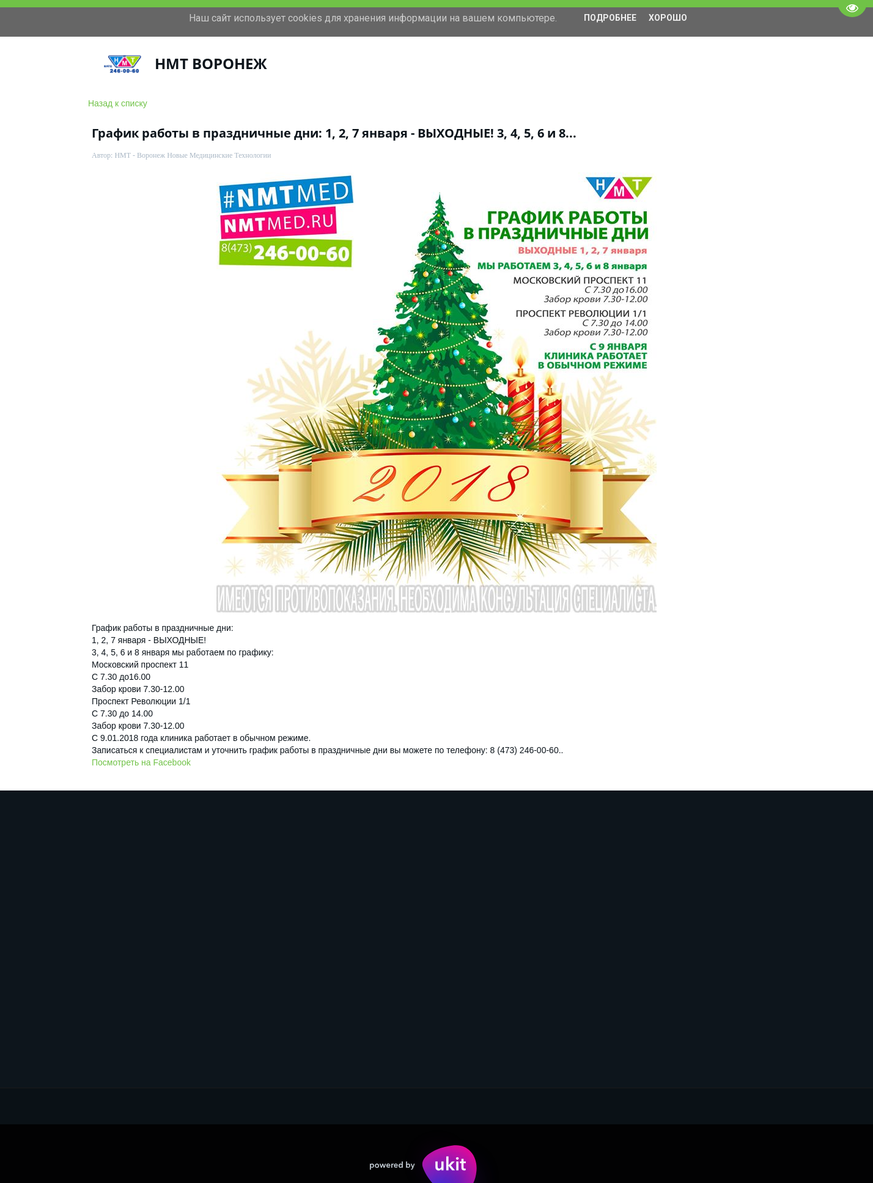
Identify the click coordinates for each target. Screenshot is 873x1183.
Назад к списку (117, 103)
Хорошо (668, 18)
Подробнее (610, 18)
